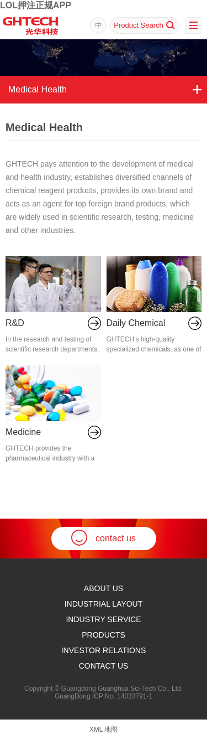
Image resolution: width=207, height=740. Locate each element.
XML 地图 (103, 729)
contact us (103, 538)
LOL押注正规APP (35, 5)
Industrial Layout (104, 603)
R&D (15, 323)
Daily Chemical (136, 323)
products (103, 634)
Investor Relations (103, 650)
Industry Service (103, 619)
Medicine (23, 432)
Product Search (144, 25)
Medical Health (37, 89)
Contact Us (104, 665)
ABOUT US (103, 588)
